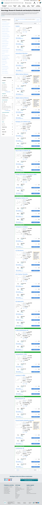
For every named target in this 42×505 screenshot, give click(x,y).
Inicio (2, 8)
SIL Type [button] (7, 129)
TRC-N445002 (30, 400)
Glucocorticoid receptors (6, 48)
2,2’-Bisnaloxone (20, 250)
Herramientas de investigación (8, 486)
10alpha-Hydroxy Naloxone (22, 97)
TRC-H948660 (30, 99)
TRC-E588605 (30, 199)
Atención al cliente (29, 486)
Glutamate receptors (5, 50)
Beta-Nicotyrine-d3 (20, 398)
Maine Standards (17, 490)
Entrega (28, 491)
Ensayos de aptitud (7, 493)
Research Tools (6, 8)
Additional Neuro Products (6, 26)
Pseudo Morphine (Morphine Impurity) (25, 420)
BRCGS (16, 493)
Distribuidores (28, 490)
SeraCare (16, 491)
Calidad (6, 0)
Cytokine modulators (5, 41)
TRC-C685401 (30, 355)
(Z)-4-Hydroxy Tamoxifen (22, 274)
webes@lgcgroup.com (35, 0)
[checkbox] (2, 84)
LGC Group (16, 486)
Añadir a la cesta (36, 38)
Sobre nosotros (3, 0)
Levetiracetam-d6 (20, 448)
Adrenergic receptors (5, 29)
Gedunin (18, 26)
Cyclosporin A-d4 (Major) (22, 227)
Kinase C (3, 53)
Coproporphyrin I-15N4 (21, 354)
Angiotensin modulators (6, 31)
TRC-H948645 (30, 75)
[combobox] (14, 3)
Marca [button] (7, 121)
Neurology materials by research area (5, 59)
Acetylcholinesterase (5, 24)
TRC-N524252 (30, 152)
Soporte (12, 0)
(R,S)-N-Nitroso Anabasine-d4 (23, 150)
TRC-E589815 (30, 123)
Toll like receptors (5, 71)
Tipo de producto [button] (7, 99)
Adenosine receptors (5, 28)
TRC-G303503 (30, 27)
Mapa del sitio (28, 492)
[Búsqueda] (22, 2)
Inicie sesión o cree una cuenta (20, 19)
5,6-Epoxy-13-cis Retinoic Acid (23, 121)
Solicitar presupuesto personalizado (31, 493)
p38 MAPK (3, 64)
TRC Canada (16, 496)
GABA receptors (4, 46)
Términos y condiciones (18, 503)
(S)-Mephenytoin (20, 301)
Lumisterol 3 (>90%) (20, 375)
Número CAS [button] (7, 131)
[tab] (7, 80)
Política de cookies (30, 503)
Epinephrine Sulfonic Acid (22, 198)
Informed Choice (17, 494)
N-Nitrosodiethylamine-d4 (22, 330)
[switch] (4, 95)
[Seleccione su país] (39, 0)
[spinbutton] (37, 35)
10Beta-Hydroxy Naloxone (22, 74)
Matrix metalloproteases (6, 55)
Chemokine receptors (5, 38)
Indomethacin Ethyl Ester (22, 53)
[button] (38, 35)
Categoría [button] (7, 82)
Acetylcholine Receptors (6, 23)
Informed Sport (17, 495)
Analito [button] (7, 134)
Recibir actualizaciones (29, 480)
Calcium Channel (4, 33)
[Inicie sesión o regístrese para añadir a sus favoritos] (34, 35)
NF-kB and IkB (4, 61)
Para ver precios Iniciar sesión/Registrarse (19, 38)
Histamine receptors (5, 51)
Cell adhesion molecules (6, 36)
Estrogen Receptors (5, 45)
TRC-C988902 (30, 228)
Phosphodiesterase (5, 66)
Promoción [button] (7, 80)
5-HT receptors (4, 21)
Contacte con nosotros (15, 0)
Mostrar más (8, 91)
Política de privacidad (24, 503)
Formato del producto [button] (7, 112)
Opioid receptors (4, 62)
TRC (25, 29)
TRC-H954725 (30, 275)
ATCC (16, 492)
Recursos (9, 0)
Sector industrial (7, 492)
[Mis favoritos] (37, 3)
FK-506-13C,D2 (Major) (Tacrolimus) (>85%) (26, 174)
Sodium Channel (4, 69)
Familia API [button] (7, 93)
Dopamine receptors (5, 43)
